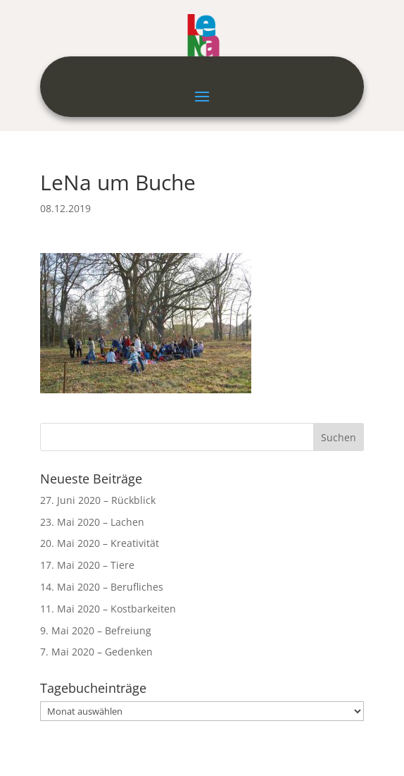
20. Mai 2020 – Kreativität (99, 543)
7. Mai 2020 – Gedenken (96, 651)
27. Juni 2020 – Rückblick (98, 500)
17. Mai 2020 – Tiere (87, 565)
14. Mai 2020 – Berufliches (101, 586)
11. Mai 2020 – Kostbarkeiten (108, 608)
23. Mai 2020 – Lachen (92, 522)
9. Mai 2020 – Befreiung (95, 630)
